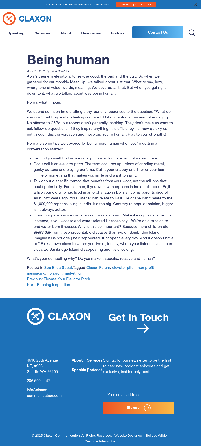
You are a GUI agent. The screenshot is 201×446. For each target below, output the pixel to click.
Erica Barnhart (59, 71)
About (65, 33)
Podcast (118, 33)
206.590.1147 (38, 380)
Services (42, 33)
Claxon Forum (98, 267)
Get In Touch (138, 322)
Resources (91, 33)
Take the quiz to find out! (136, 4)
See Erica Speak (58, 267)
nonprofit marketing (64, 273)
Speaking (16, 33)
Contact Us (158, 32)
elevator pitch (124, 267)
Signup (139, 407)
